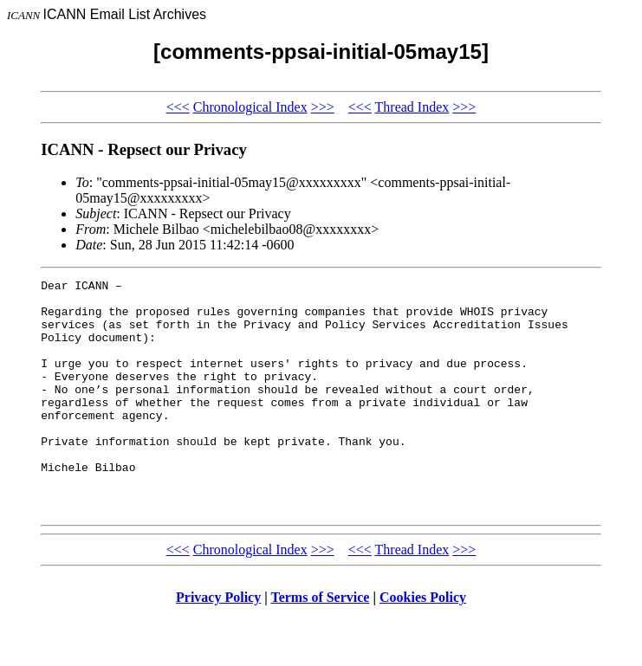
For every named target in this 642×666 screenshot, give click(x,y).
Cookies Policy (422, 644)
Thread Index (412, 107)
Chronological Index (250, 107)
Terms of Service (319, 644)
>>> (322, 107)
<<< (178, 107)
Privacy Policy (218, 644)
